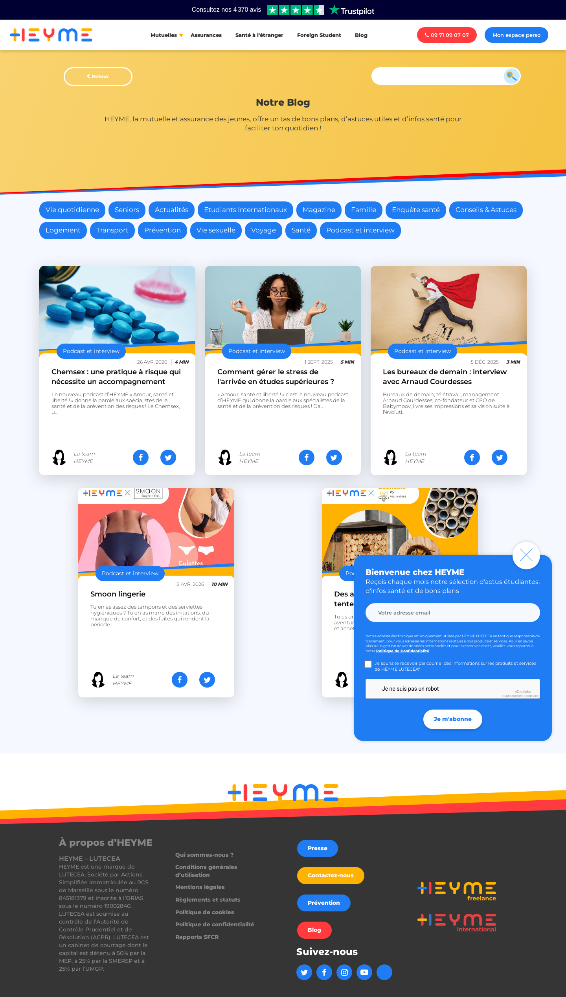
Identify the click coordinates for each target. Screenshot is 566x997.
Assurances (206, 35)
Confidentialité (512, 696)
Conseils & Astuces (486, 210)
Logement (63, 230)
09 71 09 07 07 (447, 35)
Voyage (263, 230)
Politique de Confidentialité (402, 651)
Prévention (162, 230)
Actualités (171, 210)
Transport (112, 230)
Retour (100, 76)
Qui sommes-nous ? (204, 854)
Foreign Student (319, 35)
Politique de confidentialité (214, 924)
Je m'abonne (453, 719)
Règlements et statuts (208, 899)
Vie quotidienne (72, 210)
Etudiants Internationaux (245, 210)
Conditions (531, 696)
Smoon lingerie (117, 594)
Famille (363, 210)
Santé (301, 230)
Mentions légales (200, 887)
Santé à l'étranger (259, 35)
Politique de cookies (204, 912)
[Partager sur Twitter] (168, 457)
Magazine (319, 210)
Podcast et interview (360, 230)
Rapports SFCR (197, 936)
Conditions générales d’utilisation (206, 870)
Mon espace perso (516, 35)
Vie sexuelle (216, 230)
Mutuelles (164, 35)
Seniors (127, 210)
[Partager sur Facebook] (141, 457)
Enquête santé (416, 210)
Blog (361, 35)
